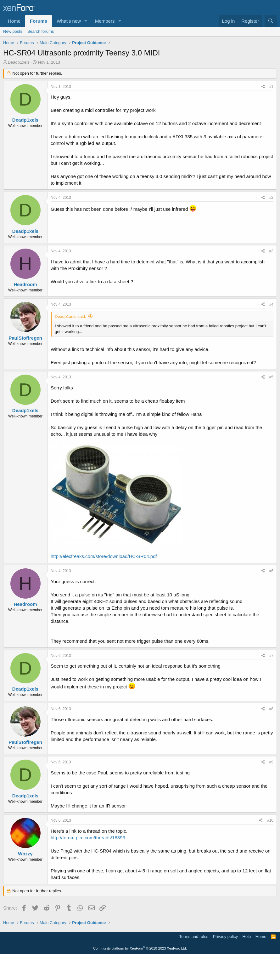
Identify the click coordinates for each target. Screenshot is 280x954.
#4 (271, 304)
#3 (271, 251)
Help (247, 936)
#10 (270, 820)
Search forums (40, 31)
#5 (271, 377)
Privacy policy (225, 936)
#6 (271, 571)
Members (105, 21)
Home (14, 21)
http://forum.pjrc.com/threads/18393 (88, 837)
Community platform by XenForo (140, 948)
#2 (271, 197)
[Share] (263, 86)
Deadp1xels (19, 62)
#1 (271, 86)
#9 (271, 762)
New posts (12, 31)
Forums (38, 21)
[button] (85, 21)
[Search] (271, 21)
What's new (69, 21)
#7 (271, 655)
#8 (271, 709)
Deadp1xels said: (70, 316)
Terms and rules (193, 936)
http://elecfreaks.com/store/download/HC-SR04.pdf (104, 556)
